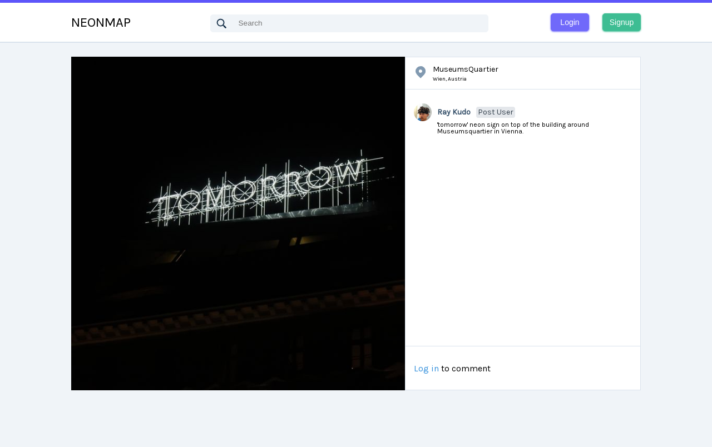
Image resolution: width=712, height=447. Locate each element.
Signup (622, 22)
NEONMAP (101, 22)
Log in (426, 368)
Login (569, 22)
